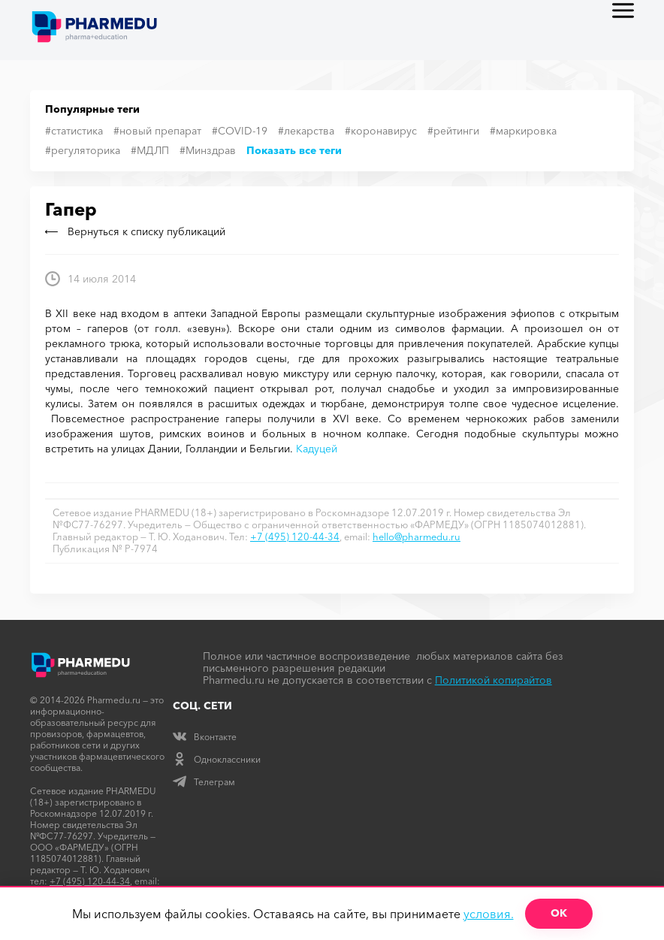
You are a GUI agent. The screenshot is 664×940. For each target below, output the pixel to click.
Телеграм (204, 781)
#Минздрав (208, 150)
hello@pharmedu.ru (416, 536)
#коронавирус (381, 131)
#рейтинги (453, 131)
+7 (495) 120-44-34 (295, 536)
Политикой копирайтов (493, 680)
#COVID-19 (239, 131)
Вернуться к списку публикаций (135, 231)
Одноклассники (217, 759)
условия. (488, 913)
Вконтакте (205, 736)
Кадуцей (316, 448)
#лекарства (306, 131)
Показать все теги (294, 150)
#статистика (74, 131)
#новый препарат (157, 131)
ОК (559, 913)
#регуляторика (82, 150)
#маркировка (523, 131)
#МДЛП (150, 150)
